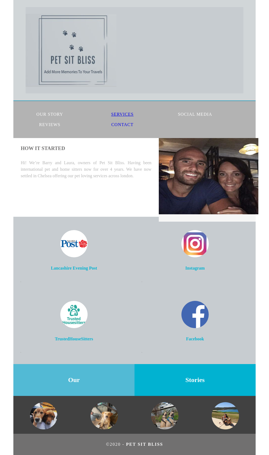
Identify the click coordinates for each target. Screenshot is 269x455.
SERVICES (122, 114)
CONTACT (122, 124)
